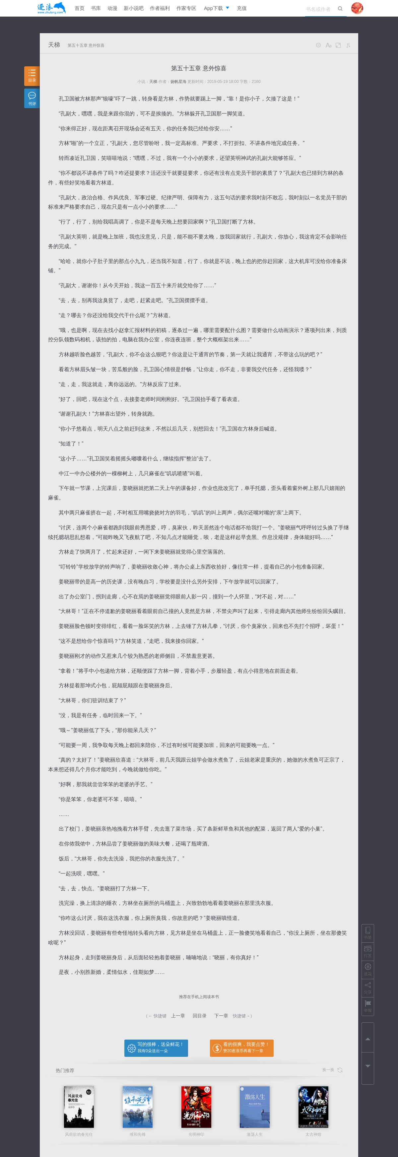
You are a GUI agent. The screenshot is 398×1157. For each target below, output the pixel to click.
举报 (368, 1006)
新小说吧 (134, 8)
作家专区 (186, 8)
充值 (242, 8)
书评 (32, 99)
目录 (32, 76)
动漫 (112, 8)
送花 (368, 969)
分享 (368, 988)
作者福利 (160, 8)
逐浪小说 (51, 8)
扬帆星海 (178, 81)
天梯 (54, 44)
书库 (96, 8)
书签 (368, 933)
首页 (80, 8)
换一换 (332, 1069)
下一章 (221, 1015)
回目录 (200, 1015)
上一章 (178, 1015)
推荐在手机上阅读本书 (199, 996)
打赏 (368, 951)
